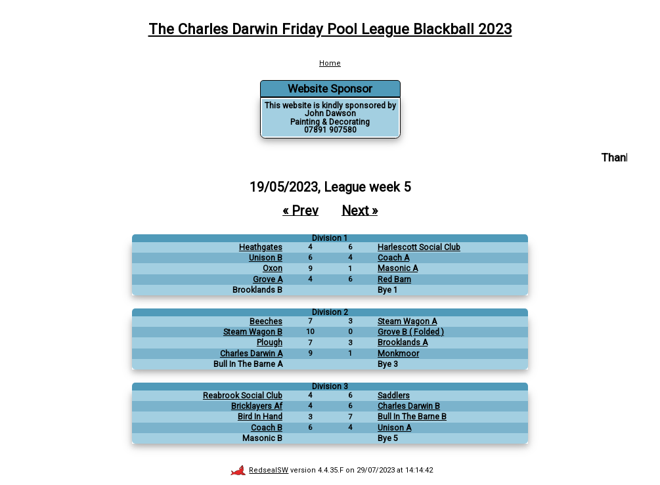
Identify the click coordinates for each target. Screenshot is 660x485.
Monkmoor (398, 353)
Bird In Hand (260, 416)
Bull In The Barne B (412, 416)
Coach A (393, 258)
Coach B (266, 427)
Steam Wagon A (407, 321)
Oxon (272, 268)
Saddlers (394, 395)
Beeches (266, 321)
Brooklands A (403, 342)
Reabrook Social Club (242, 395)
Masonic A (398, 268)
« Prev (300, 210)
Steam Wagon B (252, 332)
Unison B (265, 258)
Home (330, 63)
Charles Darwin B (409, 406)
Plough (269, 342)
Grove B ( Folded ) (411, 332)
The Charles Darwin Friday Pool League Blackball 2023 (330, 28)
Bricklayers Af (256, 406)
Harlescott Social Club (419, 247)
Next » (359, 210)
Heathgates (260, 247)
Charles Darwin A (251, 353)
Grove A (267, 279)
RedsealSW (259, 470)
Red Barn (394, 279)
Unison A (394, 427)
